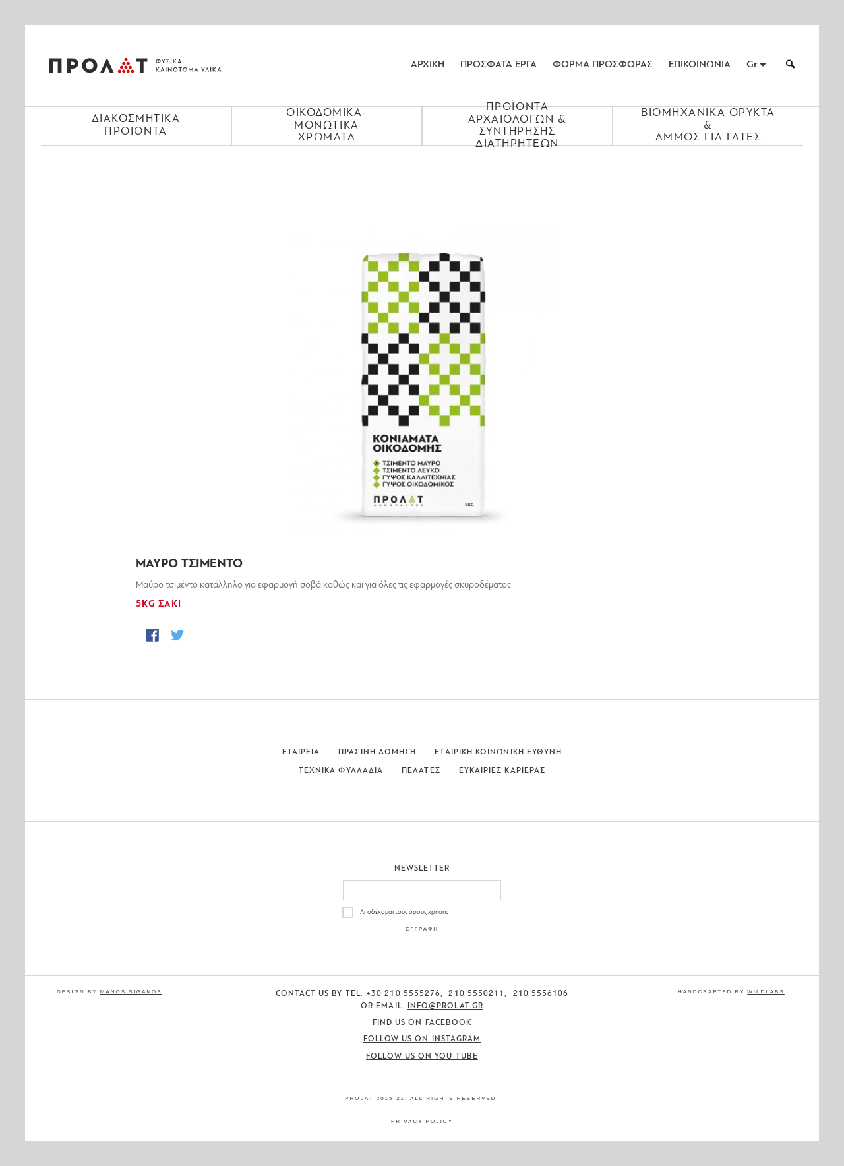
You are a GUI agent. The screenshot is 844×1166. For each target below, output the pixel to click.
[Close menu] (422, 169)
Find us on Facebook (422, 1023)
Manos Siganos (131, 992)
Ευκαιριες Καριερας (502, 771)
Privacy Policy (422, 1121)
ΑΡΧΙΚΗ (427, 65)
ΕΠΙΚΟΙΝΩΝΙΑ (700, 65)
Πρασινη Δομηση (377, 752)
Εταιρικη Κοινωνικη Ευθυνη (498, 752)
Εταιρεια (301, 752)
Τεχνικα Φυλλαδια (341, 771)
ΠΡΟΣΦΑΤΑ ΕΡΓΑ (498, 65)
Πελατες (421, 771)
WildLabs (765, 992)
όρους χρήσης (428, 912)
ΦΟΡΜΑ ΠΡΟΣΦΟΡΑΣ (603, 65)
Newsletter (422, 869)
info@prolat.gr (445, 1006)
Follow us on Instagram (422, 1039)
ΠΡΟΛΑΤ (98, 65)
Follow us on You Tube (422, 1056)
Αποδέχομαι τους (404, 912)
